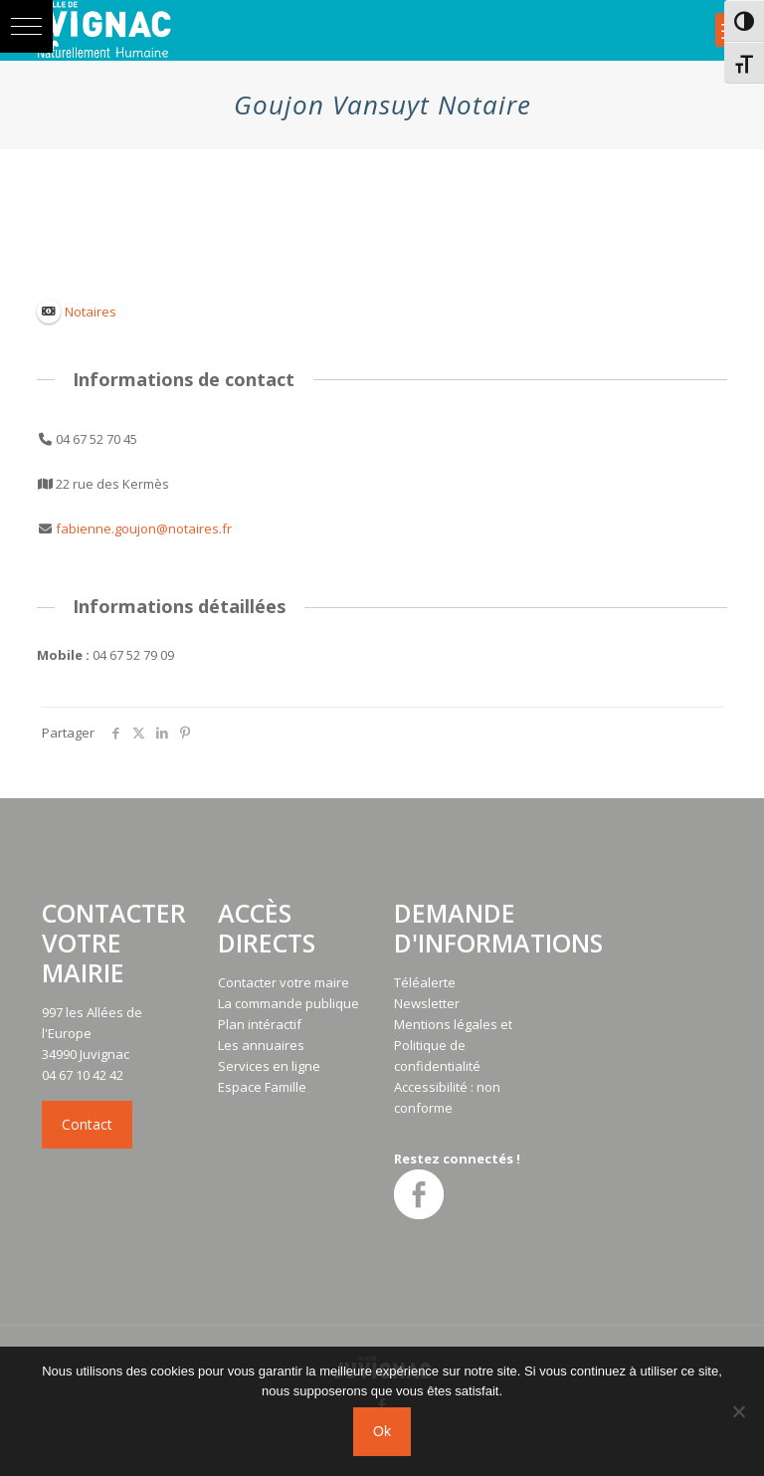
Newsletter (427, 1003)
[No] (739, 1411)
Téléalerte (425, 982)
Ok (382, 1431)
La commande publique (288, 1003)
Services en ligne (269, 1066)
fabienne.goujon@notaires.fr (144, 528)
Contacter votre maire (283, 982)
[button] (26, 26)
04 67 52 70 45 (96, 439)
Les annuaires (261, 1045)
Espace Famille (262, 1087)
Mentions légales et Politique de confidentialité (453, 1045)
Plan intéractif (259, 1024)
